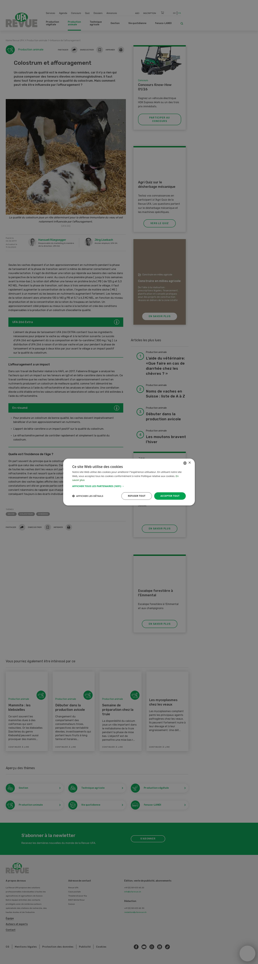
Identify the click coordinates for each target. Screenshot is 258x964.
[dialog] (129, 482)
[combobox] (185, 463)
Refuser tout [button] (136, 495)
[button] (129, 486)
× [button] (189, 463)
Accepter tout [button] (170, 495)
